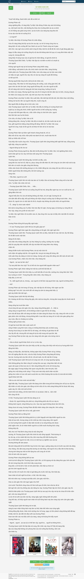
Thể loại (30, 1)
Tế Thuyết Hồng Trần (50, 577)
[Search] (74, 1)
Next (49, 13)
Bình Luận (46, 564)
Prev (34, 13)
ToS (72, 574)
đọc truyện (21, 574)
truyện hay (27, 574)
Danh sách (23, 1)
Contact (69, 574)
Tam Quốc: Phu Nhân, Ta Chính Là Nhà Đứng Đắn (45, 574)
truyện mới (15, 575)
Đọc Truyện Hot (14, 1)
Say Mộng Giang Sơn (42, 7)
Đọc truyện (15, 574)
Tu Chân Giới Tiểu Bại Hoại (42, 577)
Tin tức (16, 578)
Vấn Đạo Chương (57, 574)
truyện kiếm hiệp (11, 576)
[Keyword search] (68, 1)
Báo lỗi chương (38, 564)
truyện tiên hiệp (30, 575)
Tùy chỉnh (36, 1)
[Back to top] (75, 574)
